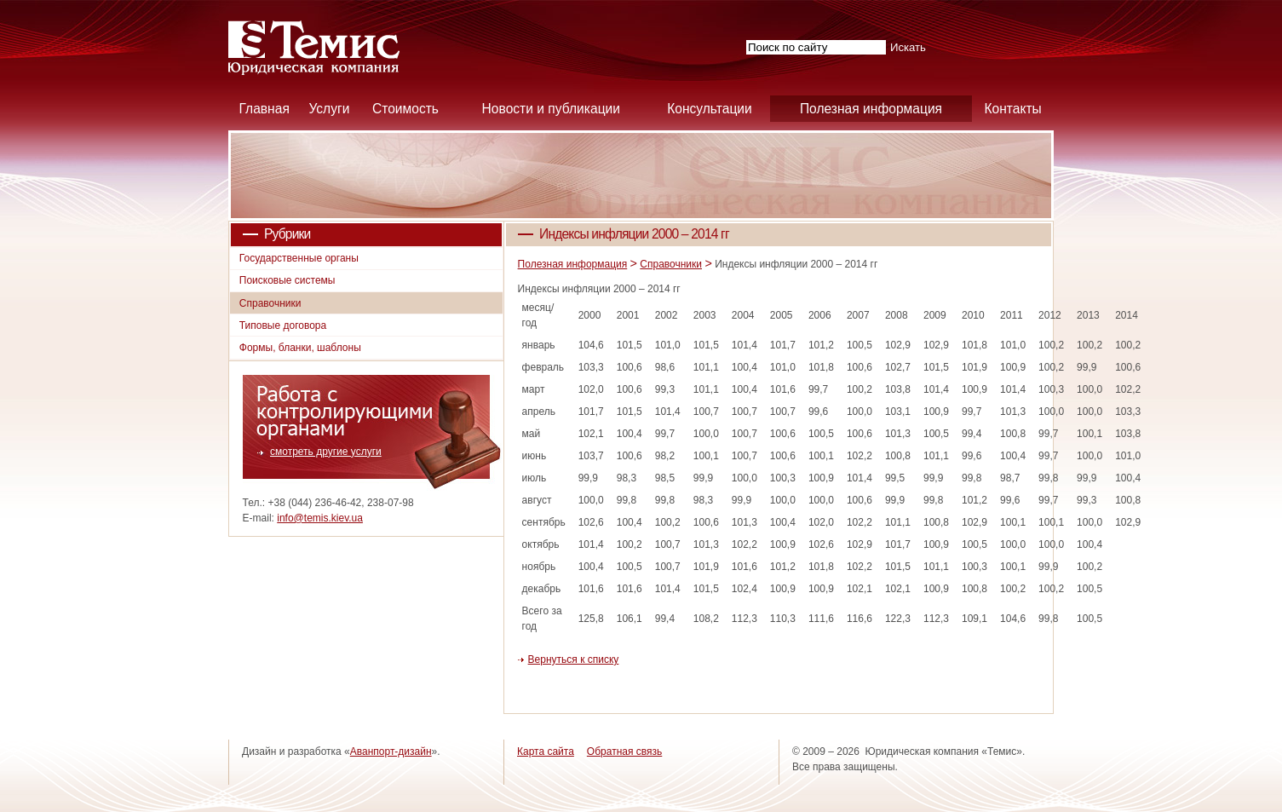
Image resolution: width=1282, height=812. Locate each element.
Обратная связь (624, 751)
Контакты (1012, 108)
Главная (264, 108)
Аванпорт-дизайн (391, 751)
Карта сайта (545, 751)
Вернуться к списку (573, 659)
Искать (908, 47)
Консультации (709, 108)
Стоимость (405, 108)
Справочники (671, 264)
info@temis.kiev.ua (320, 518)
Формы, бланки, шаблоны (300, 348)
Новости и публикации (551, 108)
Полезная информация (871, 108)
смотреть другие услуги (326, 452)
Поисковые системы (287, 280)
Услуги (328, 108)
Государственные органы (299, 258)
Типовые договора (282, 325)
